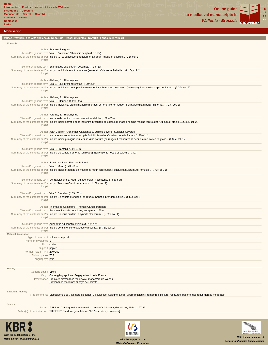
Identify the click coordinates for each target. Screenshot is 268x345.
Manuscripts (11, 14)
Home (7, 3)
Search (27, 14)
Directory (27, 10)
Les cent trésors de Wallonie (51, 7)
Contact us (10, 20)
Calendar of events (15, 17)
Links (7, 24)
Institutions (11, 10)
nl (265, 12)
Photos (26, 7)
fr (265, 9)
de (264, 15)
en (264, 19)
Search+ (40, 14)
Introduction (11, 7)
